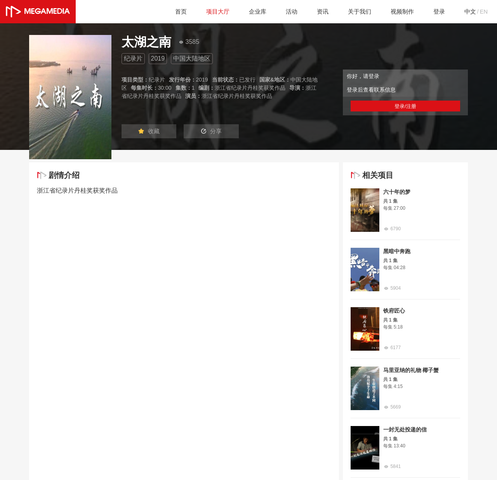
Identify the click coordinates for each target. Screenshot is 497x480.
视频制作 (398, 11)
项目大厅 (208, 11)
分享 (216, 131)
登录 (437, 11)
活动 (284, 11)
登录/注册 (405, 106)
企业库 (249, 11)
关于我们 (354, 11)
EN (483, 11)
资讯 (316, 11)
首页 (170, 11)
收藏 (150, 131)
